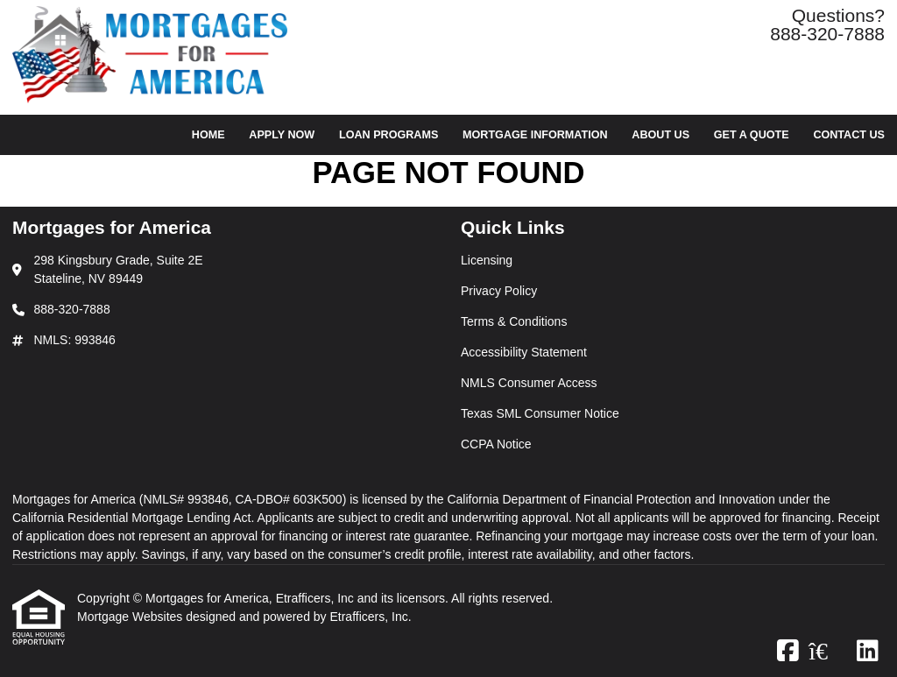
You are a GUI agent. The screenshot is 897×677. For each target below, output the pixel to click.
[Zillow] (828, 651)
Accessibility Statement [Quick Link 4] (524, 352)
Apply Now (281, 135)
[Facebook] (788, 651)
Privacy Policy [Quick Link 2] (499, 291)
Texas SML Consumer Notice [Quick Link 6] (540, 413)
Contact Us (849, 135)
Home (208, 135)
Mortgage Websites (131, 617)
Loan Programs (388, 135)
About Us (660, 135)
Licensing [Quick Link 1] (486, 260)
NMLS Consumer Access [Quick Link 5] (529, 383)
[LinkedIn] (868, 651)
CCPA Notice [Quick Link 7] (496, 444)
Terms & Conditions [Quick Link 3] (514, 321)
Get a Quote (751, 135)
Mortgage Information (535, 135)
